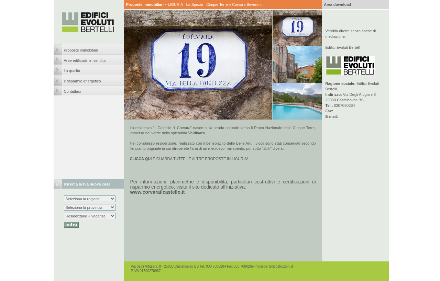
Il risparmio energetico (82, 81)
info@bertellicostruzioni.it (274, 266)
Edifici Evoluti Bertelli (343, 47)
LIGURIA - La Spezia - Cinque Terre (198, 4)
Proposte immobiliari (81, 50)
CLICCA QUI (141, 159)
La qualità (72, 71)
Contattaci (72, 91)
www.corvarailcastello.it (157, 192)
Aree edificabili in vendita (85, 60)
